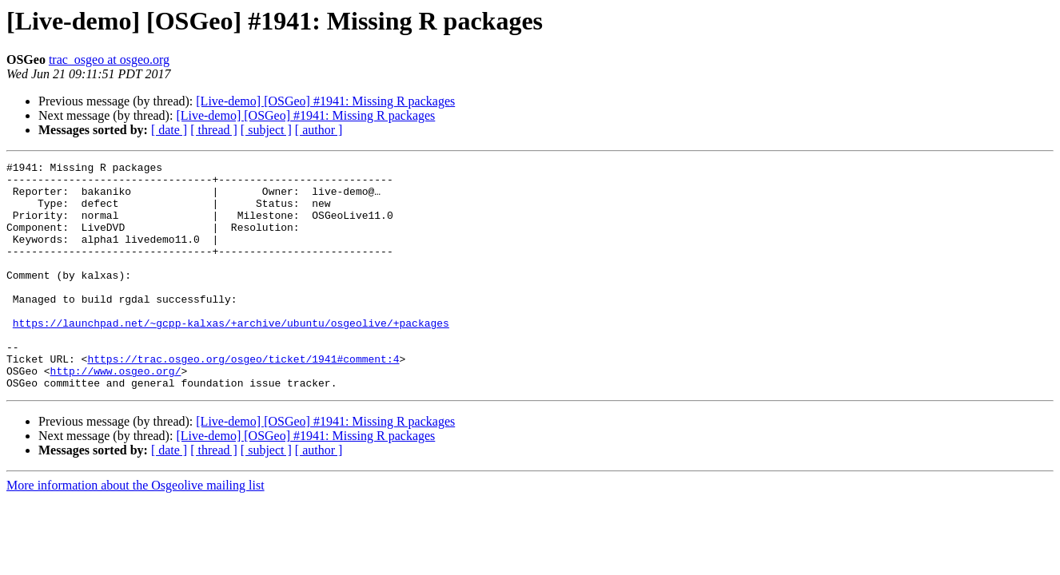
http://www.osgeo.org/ (115, 413)
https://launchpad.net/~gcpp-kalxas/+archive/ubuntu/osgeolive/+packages (231, 356)
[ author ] (319, 130)
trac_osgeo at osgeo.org (109, 59)
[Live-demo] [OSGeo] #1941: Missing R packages (325, 101)
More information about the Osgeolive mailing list (135, 530)
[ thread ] (213, 130)
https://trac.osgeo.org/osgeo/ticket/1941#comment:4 (243, 399)
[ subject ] (266, 130)
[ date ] (169, 130)
